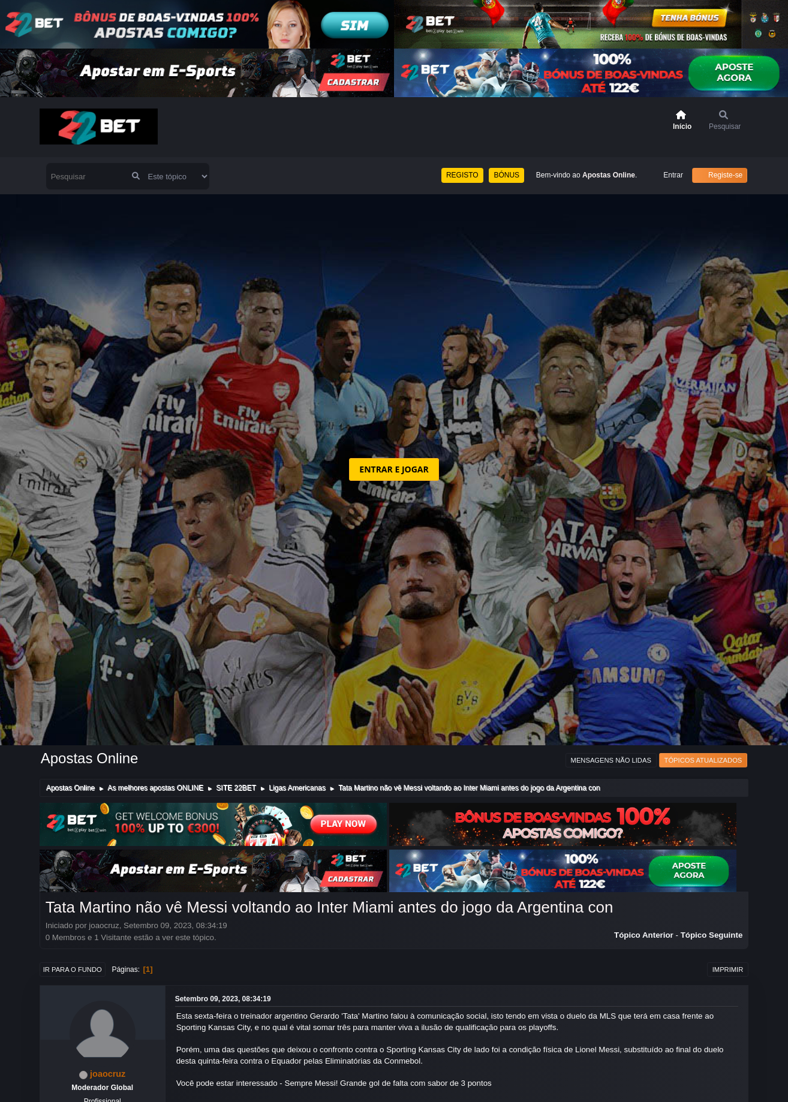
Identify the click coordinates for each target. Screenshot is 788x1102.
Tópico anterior (643, 935)
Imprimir (728, 969)
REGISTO (462, 175)
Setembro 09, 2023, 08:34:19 (223, 999)
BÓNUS (506, 175)
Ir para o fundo (72, 969)
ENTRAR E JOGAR (393, 469)
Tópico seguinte (712, 935)
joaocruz (107, 1074)
